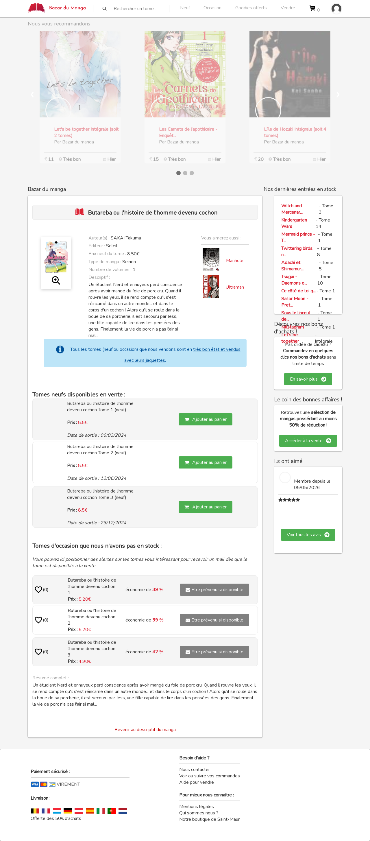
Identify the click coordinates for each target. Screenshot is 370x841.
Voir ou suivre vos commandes (209, 776)
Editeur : (96, 246)
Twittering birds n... (296, 251)
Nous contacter (194, 769)
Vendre (288, 8)
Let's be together (290, 338)
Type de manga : (104, 262)
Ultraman (234, 287)
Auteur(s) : (99, 238)
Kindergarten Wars (294, 223)
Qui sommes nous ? (199, 813)
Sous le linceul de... (295, 316)
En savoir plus (308, 379)
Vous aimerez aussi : (221, 238)
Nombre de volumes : (110, 269)
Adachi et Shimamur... (292, 265)
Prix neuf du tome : (107, 253)
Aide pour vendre (196, 782)
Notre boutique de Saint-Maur (209, 819)
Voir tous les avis (308, 535)
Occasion (212, 8)
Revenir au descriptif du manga (145, 729)
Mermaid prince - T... (298, 237)
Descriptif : (99, 277)
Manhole (234, 260)
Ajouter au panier (205, 419)
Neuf (185, 8)
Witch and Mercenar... (292, 209)
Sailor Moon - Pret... (294, 302)
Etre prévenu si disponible (214, 590)
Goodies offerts (251, 8)
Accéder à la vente (308, 441)
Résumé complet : (50, 678)
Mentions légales (196, 806)
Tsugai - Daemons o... (294, 280)
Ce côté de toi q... (298, 291)
